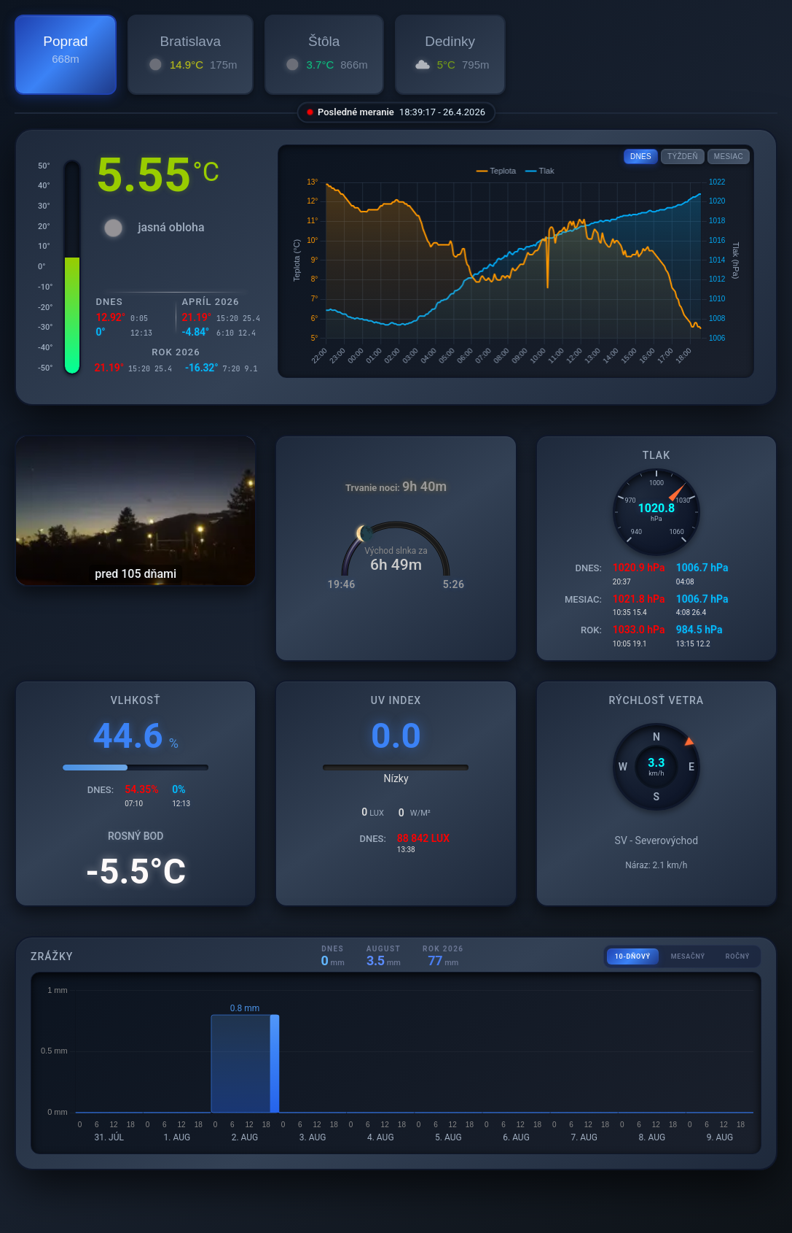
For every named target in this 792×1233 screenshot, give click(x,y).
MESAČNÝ (688, 956)
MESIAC (728, 156)
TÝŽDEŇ (682, 156)
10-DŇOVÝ (633, 956)
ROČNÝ (738, 956)
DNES (640, 156)
